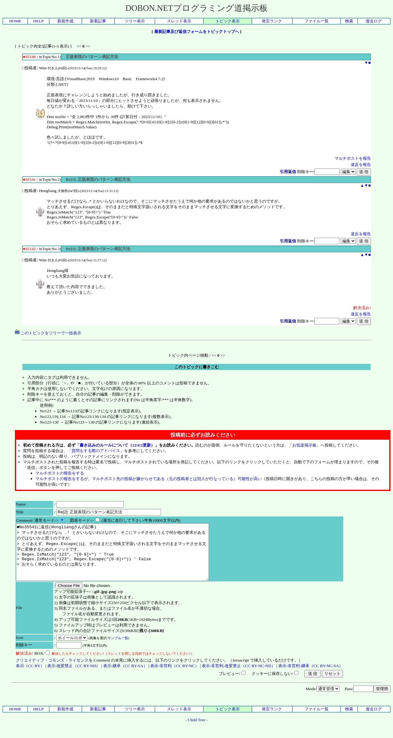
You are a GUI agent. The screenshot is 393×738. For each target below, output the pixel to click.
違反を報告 (361, 164)
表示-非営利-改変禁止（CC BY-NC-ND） (238, 677)
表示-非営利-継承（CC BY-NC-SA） (310, 677)
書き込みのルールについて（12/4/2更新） (117, 445)
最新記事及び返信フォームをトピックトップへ (196, 31)
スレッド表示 (179, 21)
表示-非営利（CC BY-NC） (174, 677)
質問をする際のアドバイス (96, 450)
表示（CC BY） (30, 677)
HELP (38, 21)
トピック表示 (227, 21)
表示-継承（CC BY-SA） (125, 677)
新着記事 (98, 21)
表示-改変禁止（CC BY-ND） (73, 677)
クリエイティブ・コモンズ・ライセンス (52, 671)
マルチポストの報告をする (59, 473)
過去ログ (374, 21)
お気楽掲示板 (304, 445)
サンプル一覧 (118, 649)
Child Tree (197, 731)
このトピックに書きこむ (196, 366)
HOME (15, 21)
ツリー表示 (135, 21)
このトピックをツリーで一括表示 (48, 333)
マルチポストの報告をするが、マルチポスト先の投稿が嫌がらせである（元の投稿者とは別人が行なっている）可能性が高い (148, 478)
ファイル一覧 (316, 21)
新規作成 (65, 21)
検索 (349, 21)
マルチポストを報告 (353, 158)
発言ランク (272, 21)
